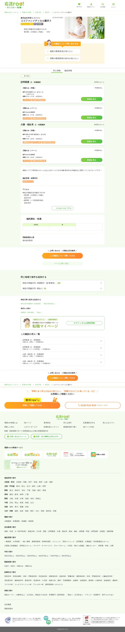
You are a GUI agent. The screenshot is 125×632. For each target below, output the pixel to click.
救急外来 (31, 531)
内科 (25, 576)
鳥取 (21, 502)
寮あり (39, 312)
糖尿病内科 (81, 576)
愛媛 (21, 507)
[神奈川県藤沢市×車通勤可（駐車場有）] (62, 283)
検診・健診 (73, 531)
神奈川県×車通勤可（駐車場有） (31, 303)
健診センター (91, 546)
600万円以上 (43, 556)
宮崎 (42, 511)
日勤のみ (20, 566)
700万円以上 (55, 556)
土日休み (30, 595)
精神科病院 (46, 541)
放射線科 (107, 580)
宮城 (35, 482)
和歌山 (38, 498)
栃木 (39, 490)
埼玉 (23, 490)
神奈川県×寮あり (49, 303)
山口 (32, 502)
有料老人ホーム (25, 546)
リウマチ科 (8, 584)
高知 (27, 507)
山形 (46, 482)
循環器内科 (53, 576)
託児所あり (79, 595)
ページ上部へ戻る (62, 263)
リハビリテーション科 (23, 584)
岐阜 (16, 494)
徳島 (11, 507)
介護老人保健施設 (11, 546)
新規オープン (9, 595)
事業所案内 (8, 609)
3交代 (13, 566)
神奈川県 (38, 12)
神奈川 (17, 490)
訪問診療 (94, 531)
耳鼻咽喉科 (67, 580)
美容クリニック (68, 541)
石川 (28, 486)
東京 (11, 490)
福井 (33, 486)
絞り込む (26, 76)
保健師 (24, 521)
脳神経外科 (19, 580)
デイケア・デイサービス (42, 546)
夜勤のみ (28, 566)
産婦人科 (52, 580)
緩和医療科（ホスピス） (54, 584)
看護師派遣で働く (70, 427)
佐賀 (21, 511)
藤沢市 (47, 12)
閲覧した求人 (9, 427)
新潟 (18, 486)
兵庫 (21, 498)
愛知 (11, 494)
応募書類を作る (89, 423)
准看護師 (16, 521)
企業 (112, 546)
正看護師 (7, 521)
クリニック (56, 541)
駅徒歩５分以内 (41, 595)
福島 (51, 482)
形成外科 (36, 580)
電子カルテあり (108, 595)
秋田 (40, 482)
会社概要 (7, 604)
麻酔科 (115, 580)
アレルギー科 (38, 584)
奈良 (32, 498)
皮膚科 (75, 580)
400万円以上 (20, 556)
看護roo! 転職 (26, 12)
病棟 (6, 531)
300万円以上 (9, 556)
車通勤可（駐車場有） (28, 312)
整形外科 (28, 580)
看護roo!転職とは (11, 423)
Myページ (27, 423)
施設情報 (68, 71)
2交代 (6, 566)
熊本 (32, 511)
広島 (11, 502)
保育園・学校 (84, 531)
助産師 (30, 521)
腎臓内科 (71, 576)
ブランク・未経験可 (92, 595)
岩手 (30, 482)
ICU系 (39, 531)
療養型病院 (36, 541)
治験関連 (110, 531)
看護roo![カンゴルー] (11, 12)
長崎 (26, 511)
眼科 (59, 580)
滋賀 (27, 498)
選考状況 (47, 423)
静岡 (21, 494)
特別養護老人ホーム (101, 541)
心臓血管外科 (107, 576)
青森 (25, 482)
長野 (44, 486)
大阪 (11, 498)
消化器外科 (8, 580)
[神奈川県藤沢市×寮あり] (62, 288)
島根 (27, 502)
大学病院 (16, 541)
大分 (37, 511)
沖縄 (54, 511)
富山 (23, 486)
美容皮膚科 (17, 576)
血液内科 (62, 576)
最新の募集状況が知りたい (61, 51)
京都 (16, 498)
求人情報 (57, 71)
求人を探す (67, 423)
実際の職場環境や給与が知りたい (64, 58)
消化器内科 (43, 576)
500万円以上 (32, 556)
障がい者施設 (79, 546)
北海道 (18, 482)
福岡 (16, 511)
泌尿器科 (83, 580)
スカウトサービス (31, 427)
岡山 (16, 502)
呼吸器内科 (32, 576)
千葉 (28, 490)
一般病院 (7, 541)
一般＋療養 (26, 541)
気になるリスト (109, 423)
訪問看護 (51, 531)
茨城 (34, 490)
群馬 (44, 490)
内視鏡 (102, 531)
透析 (45, 531)
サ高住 (69, 546)
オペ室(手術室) (20, 531)
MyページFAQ (88, 427)
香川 (16, 507)
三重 (27, 494)
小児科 (44, 580)
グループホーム (59, 546)
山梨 (39, 486)
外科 (88, 576)
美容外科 (7, 576)
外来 (11, 531)
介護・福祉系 (62, 531)
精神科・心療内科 (95, 580)
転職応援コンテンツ (51, 427)
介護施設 (88, 541)
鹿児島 (48, 511)
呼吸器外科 (96, 576)
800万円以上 (66, 556)
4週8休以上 (20, 595)
